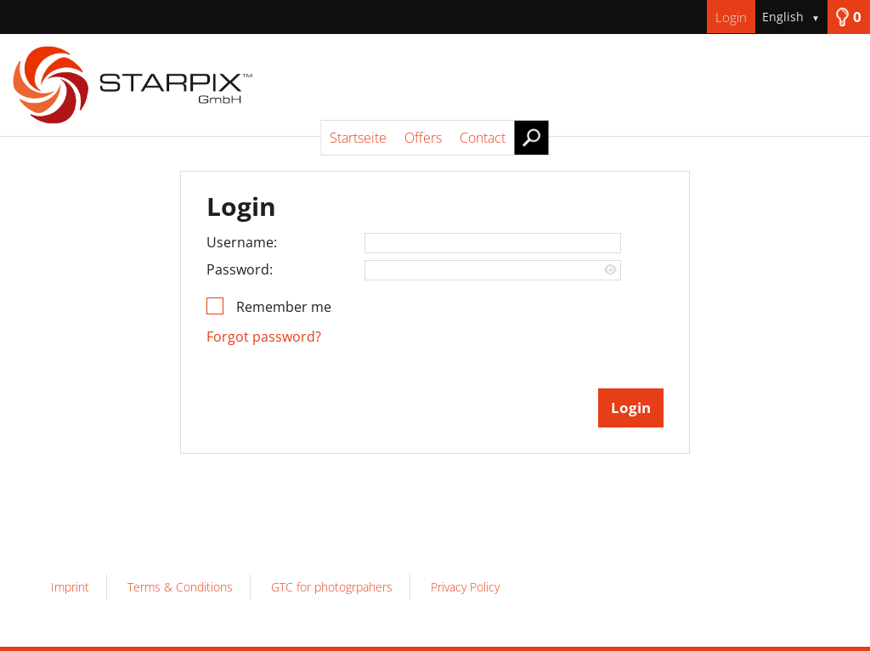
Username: (241, 242)
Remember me (283, 306)
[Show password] (610, 269)
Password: (239, 269)
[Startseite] (435, 85)
